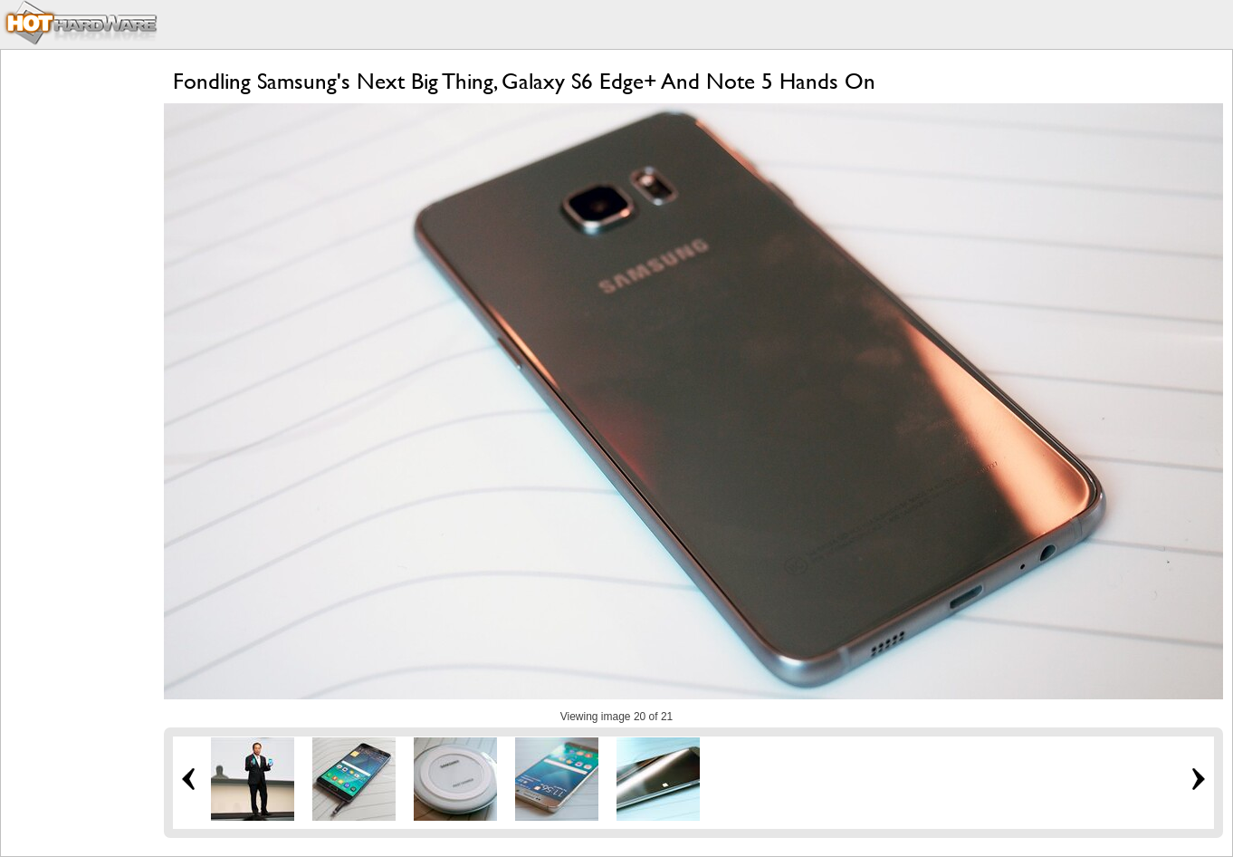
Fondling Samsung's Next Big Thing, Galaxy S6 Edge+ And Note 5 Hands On (524, 81)
